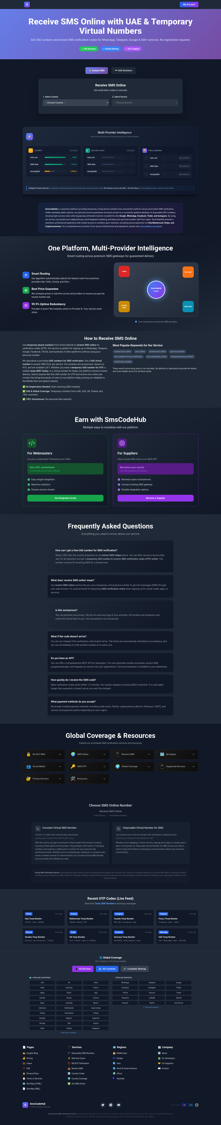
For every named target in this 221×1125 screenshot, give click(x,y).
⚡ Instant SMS (97, 70)
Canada (42, 998)
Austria (96, 1023)
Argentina (96, 1018)
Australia (69, 1003)
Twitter (178, 988)
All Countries (107, 969)
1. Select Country (50, 97)
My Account (189, 4)
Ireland (69, 1028)
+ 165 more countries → (69, 1033)
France (95, 988)
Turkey (42, 1013)
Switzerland (69, 1013)
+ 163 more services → (152, 1007)
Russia (69, 998)
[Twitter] (103, 1105)
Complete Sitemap (134, 969)
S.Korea (96, 998)
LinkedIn (152, 998)
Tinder (178, 993)
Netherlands (69, 1008)
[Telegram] (111, 1105)
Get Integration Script (65, 498)
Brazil (69, 993)
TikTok (125, 993)
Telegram (151, 983)
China (96, 983)
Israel (42, 1028)
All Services (83, 969)
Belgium (69, 1018)
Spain (42, 1003)
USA (42, 983)
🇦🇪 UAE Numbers (123, 70)
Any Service (178, 1003)
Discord (152, 993)
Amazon (125, 1003)
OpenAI (178, 998)
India (42, 988)
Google (178, 983)
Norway (42, 1023)
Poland (95, 1013)
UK (69, 983)
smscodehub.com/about (151, 226)
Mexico (96, 1003)
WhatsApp (125, 983)
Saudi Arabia (95, 1008)
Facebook (125, 988)
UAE (69, 1023)
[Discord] (118, 1105)
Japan (42, 993)
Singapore (96, 1028)
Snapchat (125, 998)
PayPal (152, 1003)
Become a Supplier (155, 498)
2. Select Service (119, 97)
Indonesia (42, 1008)
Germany (69, 988)
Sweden (42, 1018)
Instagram (152, 988)
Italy (95, 993)
